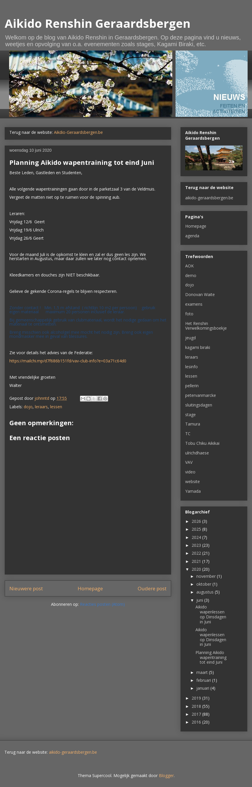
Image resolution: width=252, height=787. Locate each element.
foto (189, 313)
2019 (197, 698)
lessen (56, 406)
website (192, 481)
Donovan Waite (200, 294)
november (206, 576)
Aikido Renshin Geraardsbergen (97, 23)
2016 (197, 722)
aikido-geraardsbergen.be (209, 197)
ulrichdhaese (197, 453)
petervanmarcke (200, 395)
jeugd (190, 337)
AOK (189, 266)
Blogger (166, 775)
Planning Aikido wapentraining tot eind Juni (211, 657)
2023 (197, 545)
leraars (41, 406)
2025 (197, 529)
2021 (197, 561)
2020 (197, 569)
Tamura (192, 424)
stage (190, 414)
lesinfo (191, 366)
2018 (197, 706)
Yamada (193, 491)
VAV (189, 462)
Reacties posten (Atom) (102, 604)
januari (203, 688)
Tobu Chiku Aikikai (202, 443)
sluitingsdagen (198, 405)
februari (204, 680)
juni (200, 600)
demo (190, 275)
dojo (28, 406)
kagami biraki (197, 347)
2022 (197, 553)
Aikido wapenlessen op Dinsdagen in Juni (210, 614)
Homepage (90, 588)
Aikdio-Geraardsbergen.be (78, 132)
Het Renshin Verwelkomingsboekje (206, 326)
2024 (197, 537)
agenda (192, 235)
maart (202, 672)
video (190, 472)
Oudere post (152, 588)
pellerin (192, 385)
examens (193, 304)
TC (187, 433)
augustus (205, 592)
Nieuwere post (26, 588)
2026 (197, 521)
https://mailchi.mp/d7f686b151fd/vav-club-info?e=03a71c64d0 (67, 361)
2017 (197, 714)
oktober (204, 584)
